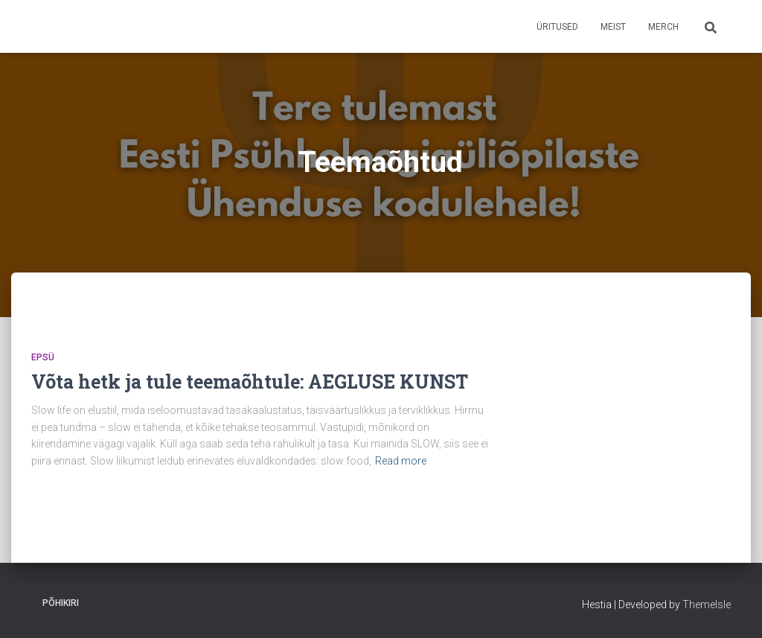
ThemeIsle (706, 604)
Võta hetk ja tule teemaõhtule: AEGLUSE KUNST (249, 381)
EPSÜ (42, 357)
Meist (613, 27)
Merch (663, 27)
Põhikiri (60, 603)
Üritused (557, 27)
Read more (400, 461)
